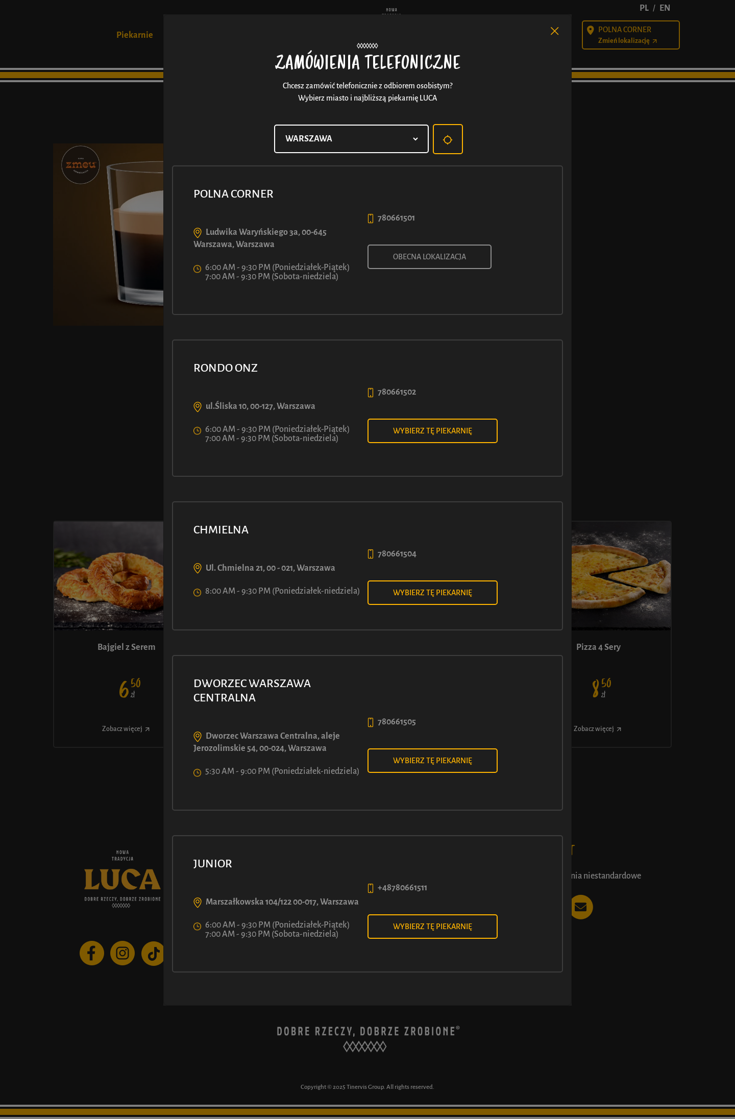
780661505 (397, 721)
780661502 (397, 392)
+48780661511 (402, 887)
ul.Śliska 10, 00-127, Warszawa (260, 406)
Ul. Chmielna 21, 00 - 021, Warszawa (270, 568)
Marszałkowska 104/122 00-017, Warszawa (282, 902)
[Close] (555, 31)
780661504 (397, 553)
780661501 (396, 218)
